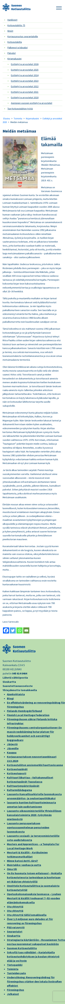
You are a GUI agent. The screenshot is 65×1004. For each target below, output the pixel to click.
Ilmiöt (10, 30)
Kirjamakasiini (14, 58)
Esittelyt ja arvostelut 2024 (24, 75)
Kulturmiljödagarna (19, 790)
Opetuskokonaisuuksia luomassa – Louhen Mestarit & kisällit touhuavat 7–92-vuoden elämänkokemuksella (34, 898)
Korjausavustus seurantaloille (22, 36)
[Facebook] (6, 630)
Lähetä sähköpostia (15, 677)
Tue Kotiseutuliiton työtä (20, 108)
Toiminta (18, 118)
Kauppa (11, 752)
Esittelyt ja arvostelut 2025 (24, 69)
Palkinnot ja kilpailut (17, 47)
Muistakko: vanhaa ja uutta (24, 865)
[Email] (26, 630)
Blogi (10, 698)
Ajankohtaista (16, 694)
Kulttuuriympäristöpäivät (23, 786)
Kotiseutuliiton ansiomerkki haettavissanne (35, 765)
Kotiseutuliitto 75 (16, 25)
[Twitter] (13, 630)
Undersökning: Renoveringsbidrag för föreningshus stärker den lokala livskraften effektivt (34, 981)
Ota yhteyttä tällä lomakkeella (26, 915)
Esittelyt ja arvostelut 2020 (24, 97)
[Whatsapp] (19, 630)
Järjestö (12, 744)
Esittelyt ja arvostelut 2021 (24, 91)
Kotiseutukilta (14, 42)
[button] (58, 7)
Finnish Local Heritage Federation (28, 715)
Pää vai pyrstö (16, 927)
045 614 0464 (19, 673)
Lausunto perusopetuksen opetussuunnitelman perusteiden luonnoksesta (28, 827)
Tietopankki (14, 965)
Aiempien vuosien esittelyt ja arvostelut (31, 103)
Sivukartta (9, 681)
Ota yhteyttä (15, 906)
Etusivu (6, 118)
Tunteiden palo (16, 973)
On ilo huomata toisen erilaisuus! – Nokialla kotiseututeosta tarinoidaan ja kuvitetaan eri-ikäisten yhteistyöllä (34, 877)
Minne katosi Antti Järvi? (22, 860)
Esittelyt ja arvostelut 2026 (24, 64)
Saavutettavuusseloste (18, 686)
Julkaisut (13, 994)
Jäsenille (13, 748)
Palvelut (11, 53)
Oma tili (12, 869)
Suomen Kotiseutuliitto (22, 948)
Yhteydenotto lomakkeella (20, 690)
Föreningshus (15, 990)
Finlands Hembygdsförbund (24, 711)
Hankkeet (12, 19)
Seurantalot (14, 931)
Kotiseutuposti (16, 773)
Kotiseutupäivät (17, 769)
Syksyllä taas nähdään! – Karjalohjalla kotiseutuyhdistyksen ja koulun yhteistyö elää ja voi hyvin (33, 956)
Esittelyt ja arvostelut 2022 (24, 86)
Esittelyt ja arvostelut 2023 (24, 80)
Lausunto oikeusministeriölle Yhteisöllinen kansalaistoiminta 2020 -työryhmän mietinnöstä (34, 815)
